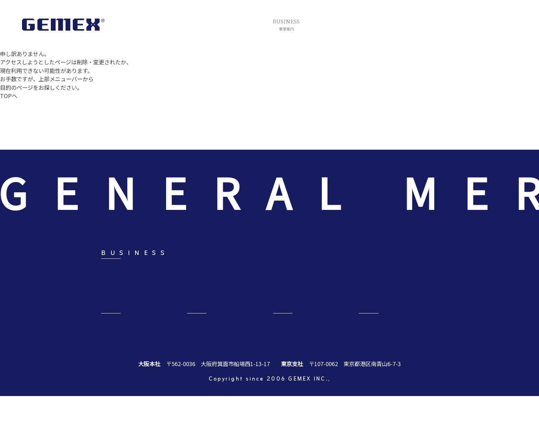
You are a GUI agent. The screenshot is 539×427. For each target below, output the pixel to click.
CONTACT (391, 339)
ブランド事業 (323, 285)
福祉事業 (112, 304)
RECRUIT (217, 339)
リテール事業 (117, 285)
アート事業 (183, 285)
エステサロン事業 (398, 285)
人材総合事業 (323, 304)
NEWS (291, 339)
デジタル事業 (186, 304)
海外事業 (250, 304)
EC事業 (385, 304)
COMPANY (133, 339)
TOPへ (8, 96)
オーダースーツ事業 (263, 285)
